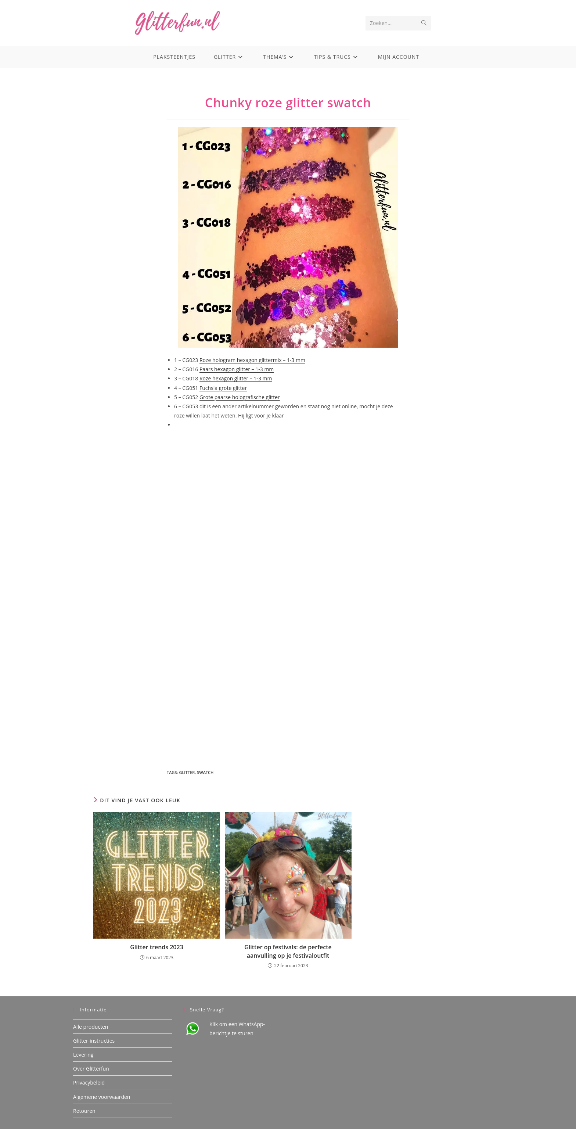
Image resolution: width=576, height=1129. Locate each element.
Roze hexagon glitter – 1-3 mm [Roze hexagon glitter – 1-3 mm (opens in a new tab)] (235, 378)
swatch (205, 772)
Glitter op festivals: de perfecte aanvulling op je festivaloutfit (287, 951)
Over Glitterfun (91, 1068)
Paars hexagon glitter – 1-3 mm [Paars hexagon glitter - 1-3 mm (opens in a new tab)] (236, 369)
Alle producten (90, 1026)
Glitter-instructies (94, 1040)
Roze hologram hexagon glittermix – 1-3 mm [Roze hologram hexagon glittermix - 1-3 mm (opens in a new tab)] (252, 359)
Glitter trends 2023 (156, 947)
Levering (83, 1054)
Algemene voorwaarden (101, 1096)
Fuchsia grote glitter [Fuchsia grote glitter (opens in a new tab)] (223, 387)
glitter (187, 772)
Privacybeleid (89, 1082)
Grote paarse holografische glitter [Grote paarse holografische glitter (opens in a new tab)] (239, 397)
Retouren (84, 1110)
